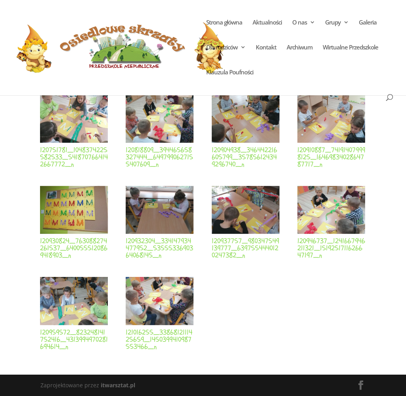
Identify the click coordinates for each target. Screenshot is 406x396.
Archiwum (299, 47)
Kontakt (266, 47)
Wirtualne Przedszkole (350, 47)
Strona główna (224, 22)
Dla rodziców (221, 47)
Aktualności (267, 22)
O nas (299, 22)
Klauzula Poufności (229, 72)
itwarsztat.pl (118, 385)
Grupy (333, 22)
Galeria (368, 22)
